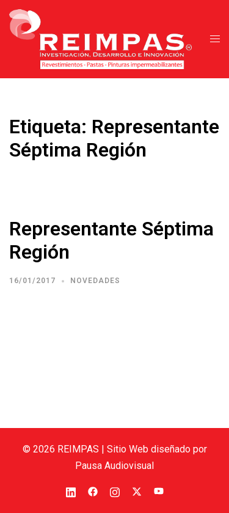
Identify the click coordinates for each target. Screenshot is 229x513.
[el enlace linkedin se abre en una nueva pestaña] (71, 490)
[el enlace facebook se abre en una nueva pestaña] (93, 490)
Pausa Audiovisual (114, 465)
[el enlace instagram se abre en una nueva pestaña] (115, 490)
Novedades (95, 280)
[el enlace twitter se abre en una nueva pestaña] (137, 490)
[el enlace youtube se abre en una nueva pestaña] (159, 490)
